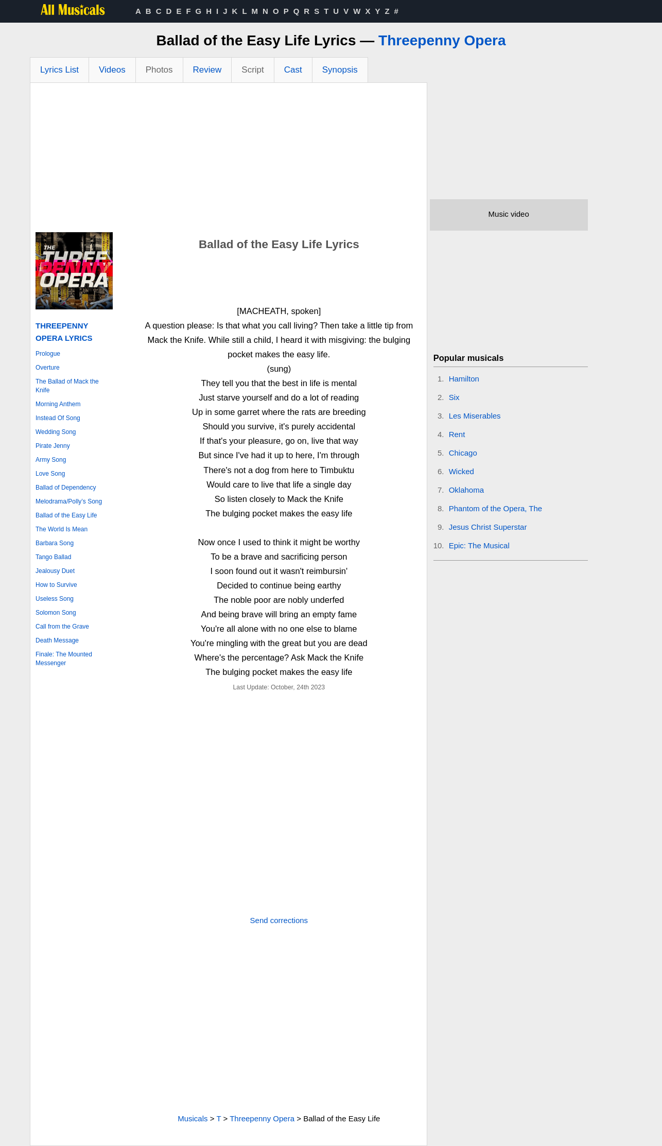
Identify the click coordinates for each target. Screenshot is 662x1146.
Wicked (461, 471)
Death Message (57, 640)
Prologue (48, 353)
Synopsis (340, 70)
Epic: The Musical (479, 545)
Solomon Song (56, 612)
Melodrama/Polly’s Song (69, 501)
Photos (159, 70)
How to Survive (56, 584)
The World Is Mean (62, 529)
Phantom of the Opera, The (496, 508)
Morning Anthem (58, 404)
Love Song (50, 473)
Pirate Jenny (53, 445)
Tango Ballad (53, 557)
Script (252, 70)
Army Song (51, 459)
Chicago (463, 452)
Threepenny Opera (442, 40)
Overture (48, 367)
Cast (293, 70)
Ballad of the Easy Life (66, 515)
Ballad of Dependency (66, 487)
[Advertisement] (229, 160)
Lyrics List (59, 70)
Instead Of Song (58, 418)
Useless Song (55, 598)
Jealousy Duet (55, 571)
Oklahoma (466, 489)
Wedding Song (56, 432)
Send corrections (279, 920)
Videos (112, 70)
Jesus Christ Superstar (488, 527)
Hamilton (464, 378)
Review (207, 70)
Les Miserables (475, 415)
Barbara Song (55, 543)
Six (454, 397)
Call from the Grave (62, 626)
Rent (457, 434)
